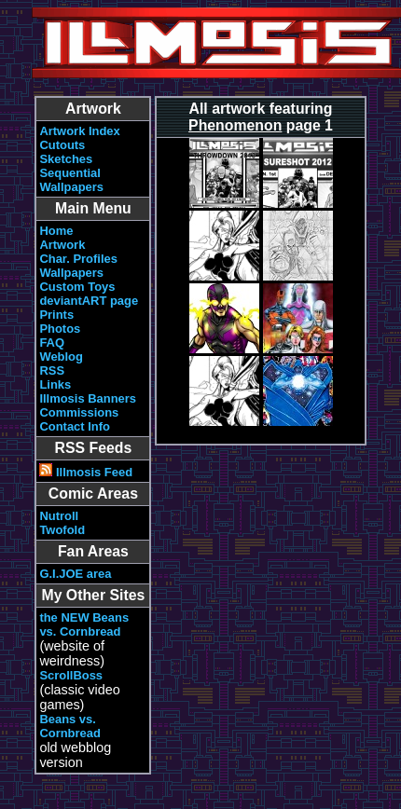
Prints (56, 315)
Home (56, 231)
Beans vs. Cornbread (70, 726)
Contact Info (74, 426)
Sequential (70, 173)
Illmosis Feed (85, 472)
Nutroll (58, 516)
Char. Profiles (78, 259)
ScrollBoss (71, 675)
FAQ (51, 343)
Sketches (65, 159)
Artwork (62, 245)
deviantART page (88, 301)
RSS (51, 370)
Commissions (78, 412)
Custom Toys (77, 287)
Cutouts (62, 145)
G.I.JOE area (75, 574)
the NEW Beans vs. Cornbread (84, 624)
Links (55, 384)
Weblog (61, 356)
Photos (59, 329)
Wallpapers (71, 187)
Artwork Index (79, 131)
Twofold (62, 530)
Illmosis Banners (87, 398)
